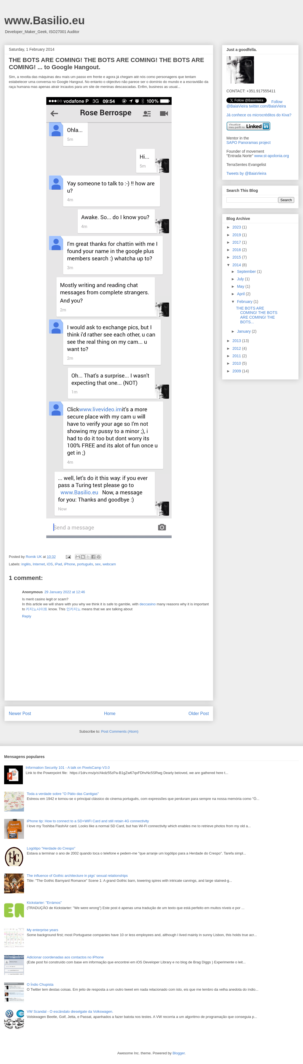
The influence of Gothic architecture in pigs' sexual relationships (77, 876)
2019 (237, 235)
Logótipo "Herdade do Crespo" (51, 848)
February (245, 301)
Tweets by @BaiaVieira (246, 173)
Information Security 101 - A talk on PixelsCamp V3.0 (68, 767)
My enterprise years (42, 930)
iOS (50, 564)
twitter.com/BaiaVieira (267, 106)
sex (98, 564)
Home (110, 713)
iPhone (69, 564)
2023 (237, 227)
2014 (237, 265)
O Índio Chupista (40, 984)
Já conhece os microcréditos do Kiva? (258, 115)
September (247, 271)
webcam (109, 564)
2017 (237, 242)
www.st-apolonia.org (271, 156)
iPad (58, 564)
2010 (237, 363)
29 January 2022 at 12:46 (64, 592)
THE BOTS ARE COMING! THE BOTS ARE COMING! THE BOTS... (256, 315)
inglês (26, 564)
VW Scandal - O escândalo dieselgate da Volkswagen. (70, 1011)
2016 (237, 250)
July (241, 279)
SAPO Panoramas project (248, 142)
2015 (237, 257)
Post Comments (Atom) (119, 731)
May (241, 286)
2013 (237, 340)
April (241, 294)
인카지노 (73, 609)
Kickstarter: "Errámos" (44, 903)
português (85, 564)
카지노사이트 (36, 609)
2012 (237, 348)
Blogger (178, 1053)
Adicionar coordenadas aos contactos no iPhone (65, 957)
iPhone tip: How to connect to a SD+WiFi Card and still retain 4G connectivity (88, 821)
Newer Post (20, 713)
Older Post (198, 713)
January (244, 331)
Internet (39, 564)
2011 (237, 356)
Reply (26, 616)
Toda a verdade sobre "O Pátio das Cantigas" (63, 794)
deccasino (147, 604)
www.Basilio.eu (44, 20)
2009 (237, 371)
